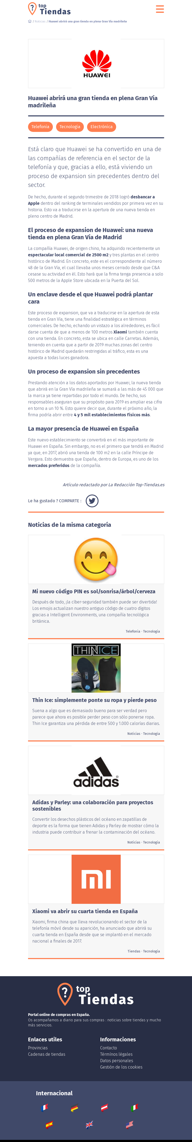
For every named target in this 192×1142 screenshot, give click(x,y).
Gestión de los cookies (121, 1067)
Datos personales (116, 1060)
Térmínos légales (116, 1054)
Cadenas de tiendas (46, 1054)
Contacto (108, 1047)
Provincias (38, 1047)
